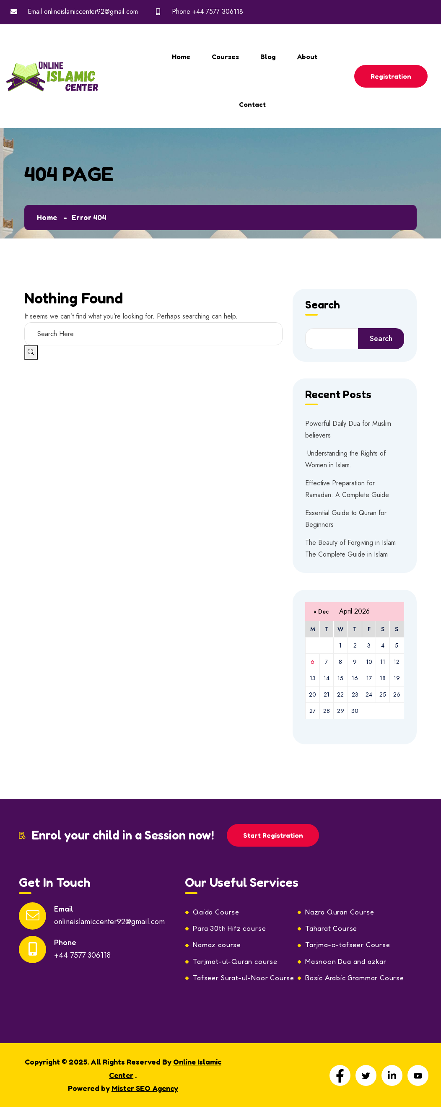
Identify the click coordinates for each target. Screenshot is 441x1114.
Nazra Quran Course (340, 912)
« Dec (321, 611)
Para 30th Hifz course (231, 929)
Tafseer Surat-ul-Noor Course (244, 979)
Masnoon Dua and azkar (347, 962)
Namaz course (218, 946)
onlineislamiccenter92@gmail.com (91, 11)
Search (322, 305)
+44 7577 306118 (217, 11)
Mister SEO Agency (145, 1090)
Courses (225, 56)
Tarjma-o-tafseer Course (348, 946)
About (307, 56)
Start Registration (274, 835)
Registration (391, 76)
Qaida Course (217, 912)
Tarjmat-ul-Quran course (236, 962)
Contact (252, 104)
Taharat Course (332, 929)
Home (181, 56)
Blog (268, 56)
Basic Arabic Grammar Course (356, 979)
